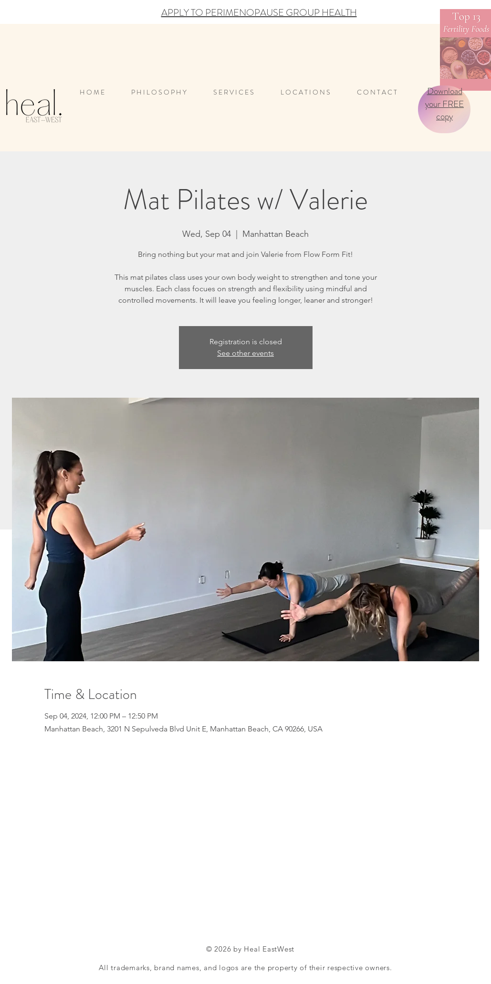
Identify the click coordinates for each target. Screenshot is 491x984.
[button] (311, 92)
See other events (245, 353)
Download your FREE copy (444, 104)
